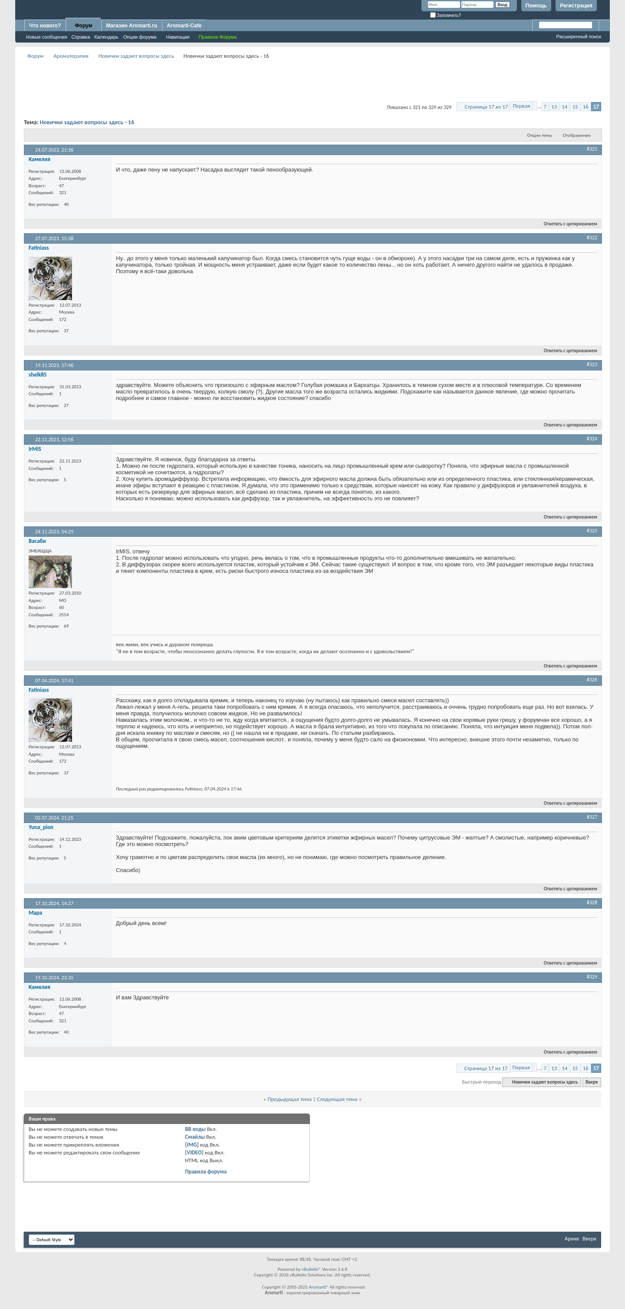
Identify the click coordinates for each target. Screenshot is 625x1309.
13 (554, 106)
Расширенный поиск (578, 36)
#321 (592, 149)
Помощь (536, 6)
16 (586, 106)
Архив (572, 1238)
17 (596, 106)
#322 (592, 238)
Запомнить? (445, 15)
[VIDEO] (194, 1152)
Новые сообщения (46, 37)
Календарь (107, 37)
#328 (592, 902)
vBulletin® (311, 1269)
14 (564, 106)
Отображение (577, 135)
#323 (592, 364)
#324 (592, 439)
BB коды (195, 1129)
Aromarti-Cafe (184, 26)
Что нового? (45, 26)
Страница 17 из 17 (486, 106)
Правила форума (206, 1171)
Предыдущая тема (289, 1099)
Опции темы (540, 135)
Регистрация (576, 6)
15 (575, 106)
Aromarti (317, 1287)
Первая (521, 105)
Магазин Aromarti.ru (131, 26)
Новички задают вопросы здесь (136, 56)
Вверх (592, 1082)
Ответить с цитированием (566, 224)
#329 (592, 977)
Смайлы (195, 1137)
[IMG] (192, 1144)
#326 (592, 680)
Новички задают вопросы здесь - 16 (87, 122)
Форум (83, 26)
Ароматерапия (71, 56)
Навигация (177, 37)
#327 (592, 817)
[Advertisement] (312, 80)
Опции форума (139, 37)
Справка (80, 37)
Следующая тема (337, 1099)
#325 (592, 531)
